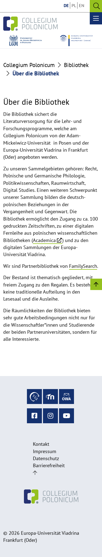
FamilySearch (83, 266)
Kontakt (41, 444)
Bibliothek (76, 65)
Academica (44, 240)
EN (81, 5)
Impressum (44, 451)
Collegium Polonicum (29, 65)
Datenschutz (46, 458)
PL (74, 5)
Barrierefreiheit (49, 465)
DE (66, 5)
